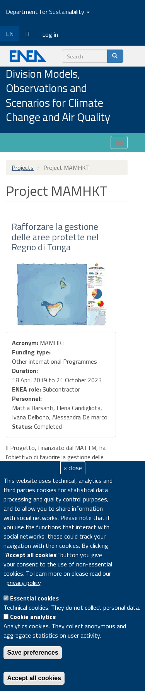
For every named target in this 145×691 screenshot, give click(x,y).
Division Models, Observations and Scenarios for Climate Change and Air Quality (58, 96)
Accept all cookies (34, 678)
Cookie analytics (33, 616)
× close (72, 467)
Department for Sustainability (48, 11)
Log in (50, 34)
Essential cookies (34, 598)
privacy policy (24, 582)
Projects (23, 167)
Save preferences (32, 652)
